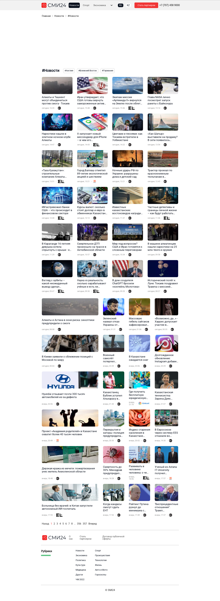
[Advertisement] (110, 43)
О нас (71, 537)
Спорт (86, 5)
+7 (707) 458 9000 (169, 5)
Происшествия (102, 555)
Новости (74, 5)
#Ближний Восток (87, 70)
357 (85, 523)
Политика (81, 560)
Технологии (101, 560)
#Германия (107, 70)
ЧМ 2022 (80, 579)
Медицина (81, 570)
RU (120, 5)
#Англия (69, 70)
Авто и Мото (101, 570)
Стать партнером (146, 5)
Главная (46, 16)
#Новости (73, 16)
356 (79, 523)
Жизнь (98, 565)
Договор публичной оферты (112, 537)
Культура (80, 565)
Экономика (99, 5)
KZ (128, 5)
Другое (79, 574)
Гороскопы (100, 574)
